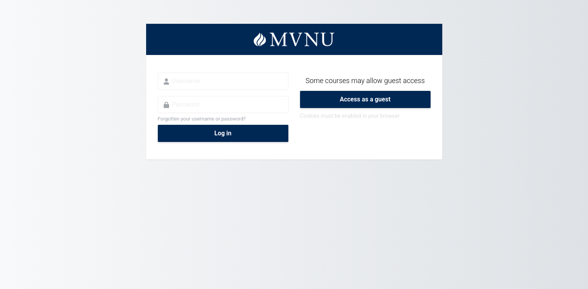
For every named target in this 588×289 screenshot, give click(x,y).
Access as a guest (365, 99)
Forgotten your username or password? (202, 119)
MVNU (294, 39)
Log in (222, 133)
